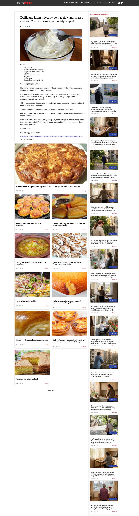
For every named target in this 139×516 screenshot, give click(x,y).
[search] (122, 3)
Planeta (23, 2)
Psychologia (110, 3)
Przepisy (97, 3)
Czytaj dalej (51, 391)
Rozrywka (86, 3)
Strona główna (71, 3)
